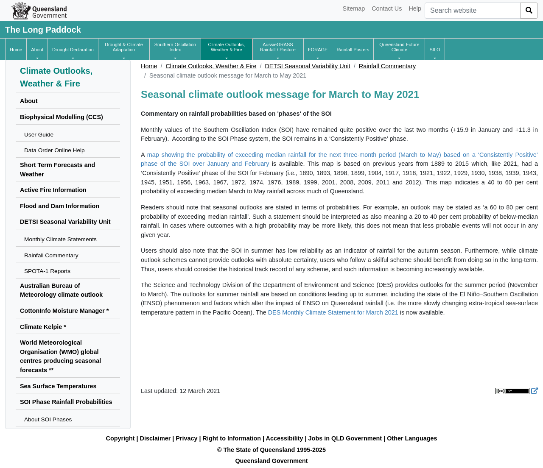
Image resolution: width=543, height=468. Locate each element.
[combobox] (473, 11)
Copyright (120, 438)
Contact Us (387, 8)
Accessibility (284, 438)
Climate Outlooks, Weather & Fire (210, 66)
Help (415, 8)
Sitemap (353, 8)
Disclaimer (155, 438)
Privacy (186, 438)
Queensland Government (271, 460)
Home (149, 66)
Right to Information (232, 438)
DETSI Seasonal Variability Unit (307, 66)
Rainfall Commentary (387, 66)
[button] (37, 50)
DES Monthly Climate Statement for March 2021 (333, 312)
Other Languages (412, 438)
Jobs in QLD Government (346, 438)
